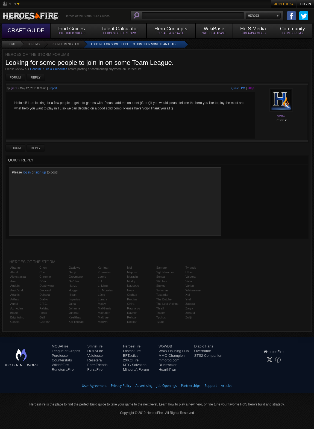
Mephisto (133, 272)
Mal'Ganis (104, 308)
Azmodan (16, 308)
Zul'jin (189, 317)
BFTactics (130, 355)
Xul (188, 294)
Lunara (102, 299)
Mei (129, 267)
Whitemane (193, 290)
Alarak (14, 272)
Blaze (14, 312)
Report (53, 88)
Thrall (160, 308)
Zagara (190, 303)
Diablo (43, 299)
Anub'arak (17, 290)
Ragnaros (133, 308)
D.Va (42, 281)
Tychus (161, 317)
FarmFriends (97, 365)
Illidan (73, 294)
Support (211, 385)
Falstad (44, 308)
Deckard (45, 290)
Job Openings (167, 385)
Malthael (103, 317)
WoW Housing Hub (174, 351)
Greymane (76, 276)
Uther (189, 272)
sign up (41, 172)
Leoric (102, 276)
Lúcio (101, 294)
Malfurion (104, 312)
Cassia (15, 321)
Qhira (130, 303)
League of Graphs (66, 351)
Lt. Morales (105, 290)
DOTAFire (95, 351)
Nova (130, 290)
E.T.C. (43, 303)
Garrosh (44, 321)
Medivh (102, 321)
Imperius (74, 299)
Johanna (74, 308)
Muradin (132, 276)
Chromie (45, 276)
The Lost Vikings (167, 303)
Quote (235, 88)
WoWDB (165, 346)
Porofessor (60, 355)
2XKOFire (131, 360)
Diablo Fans (203, 346)
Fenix (43, 312)
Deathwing (46, 285)
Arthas (14, 299)
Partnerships (190, 385)
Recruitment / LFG (65, 44)
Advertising (144, 385)
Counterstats (62, 360)
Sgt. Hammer (165, 272)
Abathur (15, 267)
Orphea (132, 294)
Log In (305, 4)
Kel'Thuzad (76, 321)
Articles (226, 385)
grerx (14, 88)
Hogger (73, 290)
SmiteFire (95, 346)
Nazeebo (133, 285)
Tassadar (162, 294)
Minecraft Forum (136, 369)
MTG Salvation (134, 365)
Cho (42, 272)
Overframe (202, 351)
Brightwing (17, 317)
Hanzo (73, 285)
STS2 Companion (208, 355)
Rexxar (132, 321)
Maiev (102, 303)
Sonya (160, 276)
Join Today (284, 4)
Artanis (15, 294)
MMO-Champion (171, 355)
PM (243, 88)
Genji (72, 272)
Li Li (100, 281)
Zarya (189, 308)
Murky (131, 281)
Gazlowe (74, 267)
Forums (34, 44)
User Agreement (94, 385)
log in (27, 172)
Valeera (191, 276)
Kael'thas (75, 317)
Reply (35, 77)
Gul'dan (74, 281)
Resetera (94, 360)
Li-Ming (103, 285)
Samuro (161, 267)
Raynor (132, 312)
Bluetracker (168, 365)
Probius (132, 299)
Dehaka (44, 294)
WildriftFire (60, 365)
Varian (190, 285)
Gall (42, 317)
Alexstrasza (18, 276)
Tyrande (191, 267)
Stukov (161, 285)
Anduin (15, 285)
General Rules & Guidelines (48, 69)
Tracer (160, 312)
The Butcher (164, 299)
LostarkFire (132, 351)
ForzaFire (95, 369)
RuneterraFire (63, 369)
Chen (42, 267)
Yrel (188, 299)
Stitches (161, 281)
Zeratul (190, 312)
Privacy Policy (121, 385)
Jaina (72, 303)
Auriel (14, 303)
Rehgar (132, 317)
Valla (189, 281)
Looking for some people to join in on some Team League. (135, 44)
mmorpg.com (169, 360)
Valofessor (95, 355)
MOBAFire (60, 346)
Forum (15, 77)
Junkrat (73, 312)
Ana (13, 281)
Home (12, 44)
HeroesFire (131, 346)
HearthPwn (167, 369)
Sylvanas (162, 290)
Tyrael (160, 321)
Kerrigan (103, 267)
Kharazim (104, 272)
